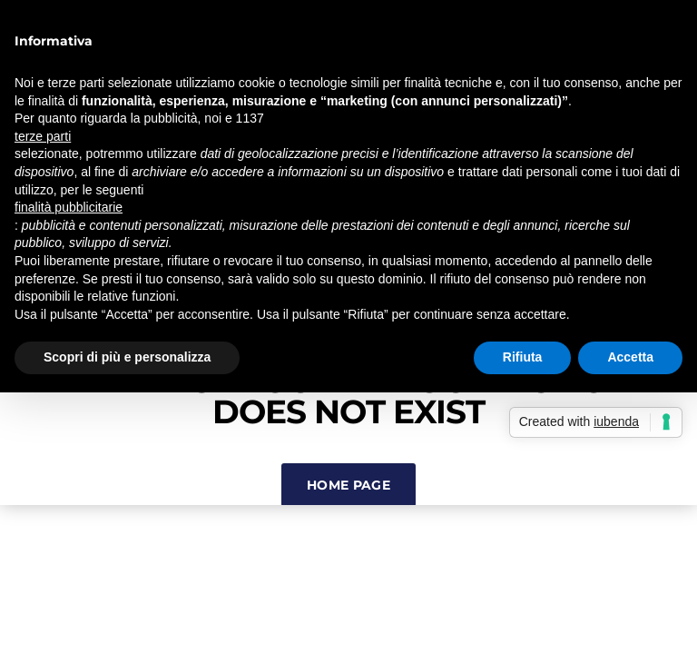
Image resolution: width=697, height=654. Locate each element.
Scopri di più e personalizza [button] (127, 357)
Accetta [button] (630, 357)
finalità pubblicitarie (69, 207)
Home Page (348, 485)
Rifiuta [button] (523, 357)
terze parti (43, 136)
